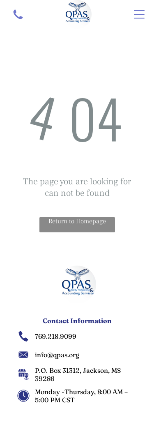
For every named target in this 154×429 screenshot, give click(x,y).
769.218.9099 (55, 336)
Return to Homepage (77, 221)
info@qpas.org (57, 355)
